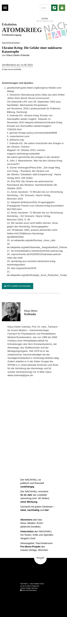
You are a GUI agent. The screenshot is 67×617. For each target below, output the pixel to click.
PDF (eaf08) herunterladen (17, 286)
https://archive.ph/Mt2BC (13, 69)
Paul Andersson (44, 543)
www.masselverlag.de (29, 590)
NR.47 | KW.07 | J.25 (45, 21)
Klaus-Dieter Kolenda (17, 55)
